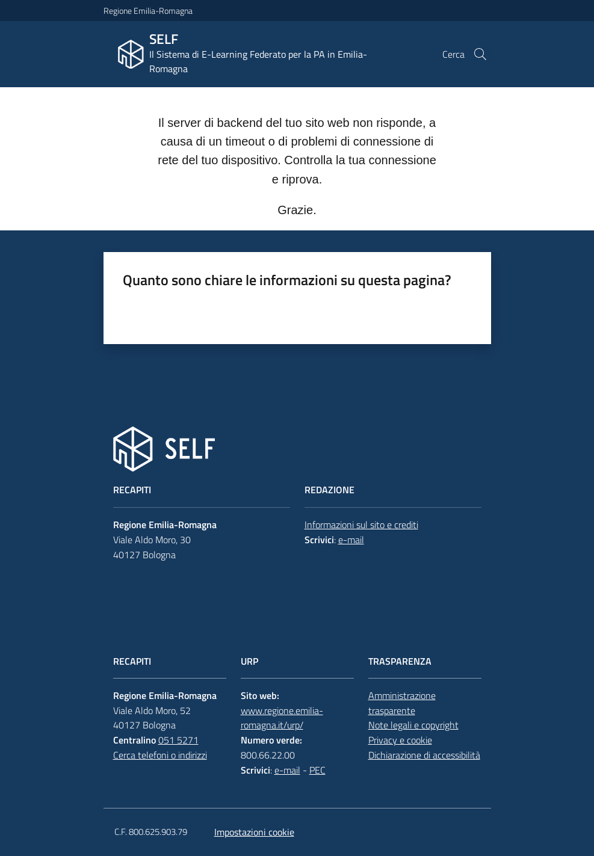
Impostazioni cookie (254, 832)
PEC (317, 770)
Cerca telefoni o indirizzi (160, 755)
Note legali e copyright (413, 725)
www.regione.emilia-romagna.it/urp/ (282, 718)
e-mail (351, 539)
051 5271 (178, 740)
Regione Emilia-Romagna (148, 10)
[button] (480, 54)
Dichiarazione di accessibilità (424, 755)
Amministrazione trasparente (402, 703)
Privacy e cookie (400, 740)
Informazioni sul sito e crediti (361, 524)
